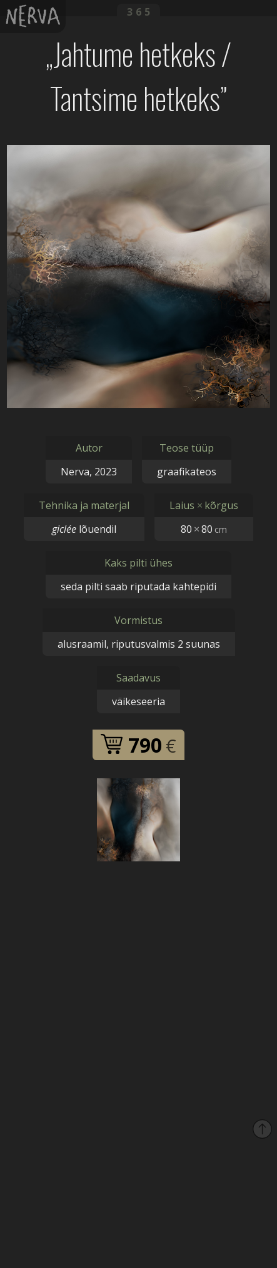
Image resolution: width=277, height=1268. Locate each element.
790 (138, 744)
